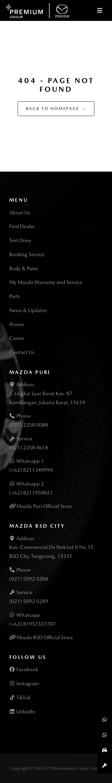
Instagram (24, 683)
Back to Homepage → (56, 108)
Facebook (23, 669)
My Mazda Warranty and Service (45, 282)
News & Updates (28, 310)
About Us (19, 213)
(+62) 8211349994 (31, 470)
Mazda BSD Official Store (44, 637)
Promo (16, 324)
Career (16, 338)
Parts (14, 296)
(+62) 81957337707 (32, 624)
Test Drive (20, 240)
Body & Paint (23, 268)
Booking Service (27, 254)
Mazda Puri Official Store (44, 506)
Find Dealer (22, 226)
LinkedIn (22, 712)
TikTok (19, 697)
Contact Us (21, 352)
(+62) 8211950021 (31, 493)
